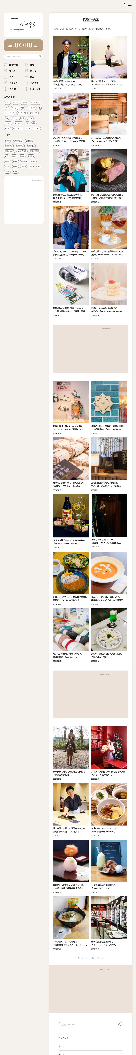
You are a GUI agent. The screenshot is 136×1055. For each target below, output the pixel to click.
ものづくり (35, 83)
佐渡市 (15, 171)
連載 (32, 65)
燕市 (39, 166)
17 (93, 958)
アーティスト (22, 113)
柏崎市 (31, 166)
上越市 (7, 171)
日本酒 (22, 118)
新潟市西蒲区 (34, 151)
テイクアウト (35, 102)
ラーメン (37, 128)
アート (14, 118)
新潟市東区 (8, 146)
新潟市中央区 (17, 141)
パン (6, 108)
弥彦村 (14, 156)
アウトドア (33, 113)
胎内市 (7, 161)
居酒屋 (7, 128)
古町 (6, 156)
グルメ (7, 102)
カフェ (33, 71)
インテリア (31, 108)
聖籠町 (22, 156)
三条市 (7, 166)
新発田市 (31, 156)
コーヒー (15, 108)
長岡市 (15, 166)
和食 (27, 123)
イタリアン (18, 123)
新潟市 (7, 141)
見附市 (23, 166)
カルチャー (14, 83)
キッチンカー (17, 128)
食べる (12, 71)
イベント (8, 123)
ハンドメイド (9, 113)
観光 (6, 118)
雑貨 (33, 123)
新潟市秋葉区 (22, 151)
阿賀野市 (24, 161)
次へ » (100, 958)
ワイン (30, 118)
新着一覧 (13, 65)
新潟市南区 (20, 146)
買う (11, 77)
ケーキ (28, 128)
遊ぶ (32, 77)
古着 (22, 108)
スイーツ (24, 102)
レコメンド (35, 89)
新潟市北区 (31, 146)
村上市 (15, 161)
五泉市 (33, 161)
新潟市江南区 (9, 151)
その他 (12, 89)
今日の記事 (64, 1038)
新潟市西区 (29, 141)
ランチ (15, 102)
